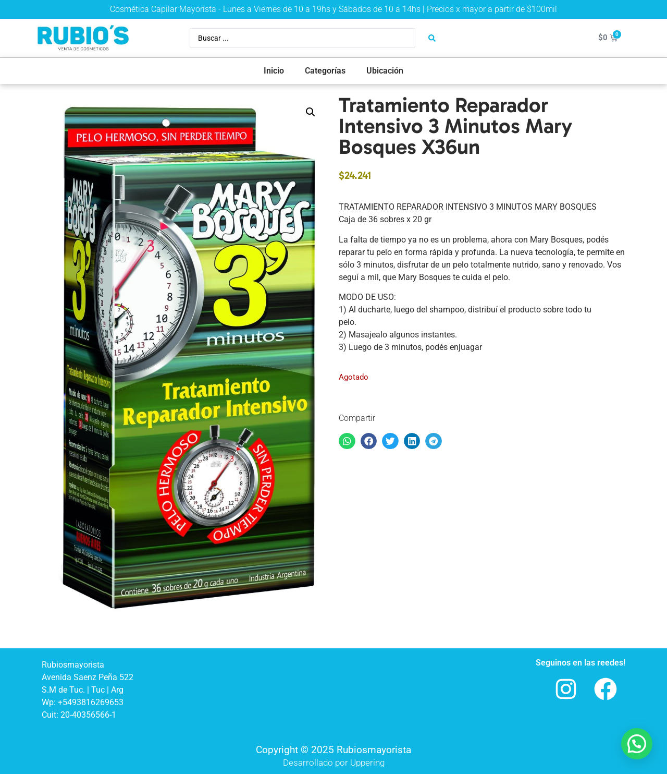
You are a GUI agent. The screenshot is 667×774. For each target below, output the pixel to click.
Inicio (274, 71)
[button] (310, 112)
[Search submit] (432, 38)
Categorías (325, 71)
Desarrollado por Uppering (334, 762)
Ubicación (384, 71)
